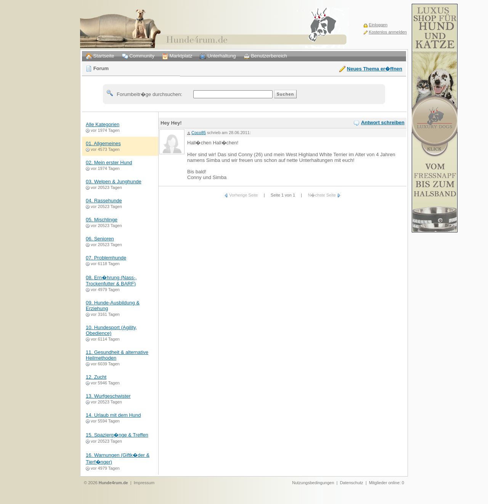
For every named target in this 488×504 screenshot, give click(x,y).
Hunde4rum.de (113, 482)
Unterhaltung (218, 56)
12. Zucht (96, 377)
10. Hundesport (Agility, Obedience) (111, 330)
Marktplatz (177, 56)
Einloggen (378, 24)
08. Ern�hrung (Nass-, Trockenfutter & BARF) (111, 280)
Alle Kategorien (102, 124)
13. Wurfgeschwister (108, 396)
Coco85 (198, 132)
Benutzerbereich (265, 56)
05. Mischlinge (101, 219)
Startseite (100, 56)
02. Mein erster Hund (109, 162)
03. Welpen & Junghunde (113, 181)
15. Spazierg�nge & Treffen (117, 435)
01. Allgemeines (103, 143)
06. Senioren (100, 239)
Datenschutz (351, 482)
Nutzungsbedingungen (313, 482)
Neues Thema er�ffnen (374, 69)
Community (138, 56)
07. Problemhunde (106, 258)
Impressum (144, 482)
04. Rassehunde (104, 200)
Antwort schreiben (383, 122)
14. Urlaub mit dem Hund (113, 415)
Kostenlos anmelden (388, 32)
